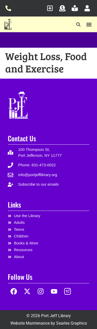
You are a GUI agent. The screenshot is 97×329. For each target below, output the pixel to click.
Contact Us (22, 138)
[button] (78, 24)
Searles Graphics (71, 323)
